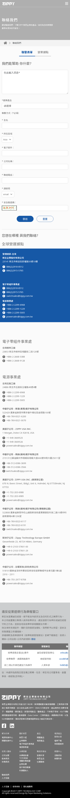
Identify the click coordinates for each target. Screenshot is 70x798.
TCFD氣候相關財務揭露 (24, 759)
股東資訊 (5, 758)
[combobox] (7, 139)
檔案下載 (58, 740)
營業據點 (43, 52)
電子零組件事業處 (26, 744)
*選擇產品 (7, 100)
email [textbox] (6, 194)
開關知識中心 (7, 740)
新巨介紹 (23, 737)
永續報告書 (23, 755)
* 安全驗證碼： (9, 202)
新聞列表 (58, 758)
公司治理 (5, 755)
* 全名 (5, 120)
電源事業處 (23, 747)
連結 (33, 639)
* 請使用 (6, 188)
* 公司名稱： (8, 161)
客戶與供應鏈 (24, 767)
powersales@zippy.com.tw (17, 316)
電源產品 (40, 740)
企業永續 (23, 764)
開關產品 (40, 737)
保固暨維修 (59, 744)
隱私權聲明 (27, 786)
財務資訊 (5, 762)
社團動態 (40, 762)
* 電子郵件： (8, 147)
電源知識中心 (7, 737)
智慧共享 (40, 755)
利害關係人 (23, 770)
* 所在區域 (7, 133)
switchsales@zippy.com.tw (17, 295)
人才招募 (5, 786)
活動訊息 (58, 755)
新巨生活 (40, 758)
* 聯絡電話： (8, 174)
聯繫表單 (27, 52)
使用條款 (16, 786)
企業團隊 (23, 740)
